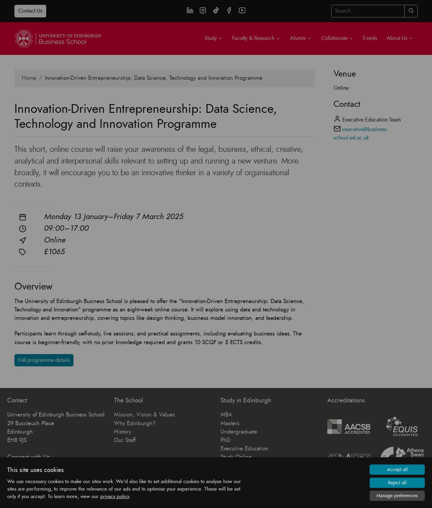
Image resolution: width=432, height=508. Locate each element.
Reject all (397, 482)
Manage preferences (397, 495)
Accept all (397, 469)
